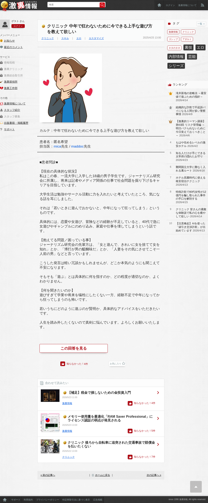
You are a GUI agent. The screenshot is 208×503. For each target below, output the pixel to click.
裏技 (188, 47)
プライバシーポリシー (47, 499)
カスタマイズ (96, 38)
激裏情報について (187, 5)
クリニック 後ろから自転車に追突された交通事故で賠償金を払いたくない (111, 444)
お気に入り (115, 363)
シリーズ (176, 66)
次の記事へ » (154, 475)
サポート (9, 129)
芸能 (192, 57)
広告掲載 (97, 499)
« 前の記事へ (48, 475)
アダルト (187, 39)
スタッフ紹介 (12, 110)
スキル (65, 38)
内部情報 (176, 57)
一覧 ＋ (201, 23)
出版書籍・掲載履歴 (16, 122)
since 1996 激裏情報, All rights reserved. (187, 499)
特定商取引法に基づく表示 (76, 499)
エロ (78, 38)
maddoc (77, 146)
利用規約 (28, 499)
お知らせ (9, 40)
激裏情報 (67, 403)
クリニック (47, 38)
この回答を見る (74, 348)
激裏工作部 (10, 88)
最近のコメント (13, 47)
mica (57, 146)
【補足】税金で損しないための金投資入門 (99, 392)
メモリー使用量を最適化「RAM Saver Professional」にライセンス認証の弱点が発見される (110, 418)
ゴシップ (173, 39)
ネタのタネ (174, 48)
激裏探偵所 (10, 81)
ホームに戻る (102, 475)
